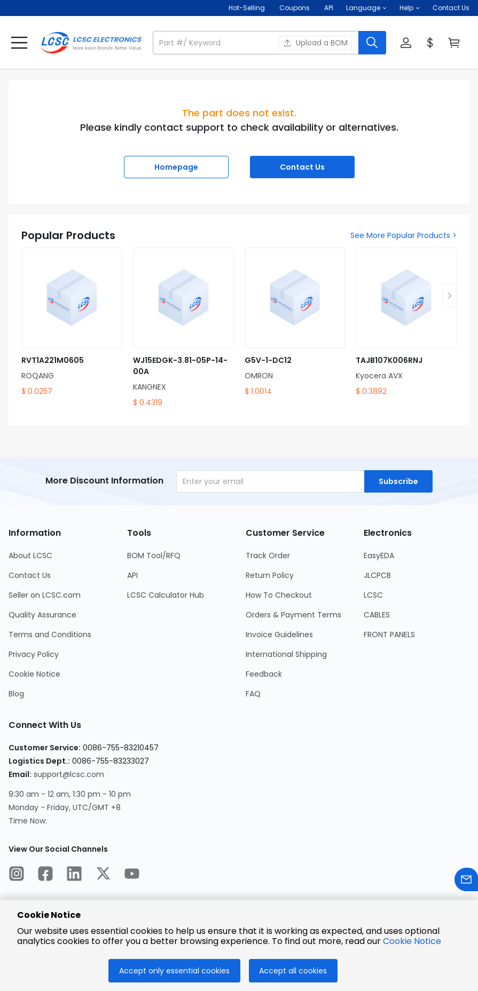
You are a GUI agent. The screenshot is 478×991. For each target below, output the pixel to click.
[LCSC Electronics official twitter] (103, 875)
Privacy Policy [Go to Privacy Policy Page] (34, 654)
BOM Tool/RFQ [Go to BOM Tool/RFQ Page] (154, 555)
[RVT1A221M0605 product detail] (71, 322)
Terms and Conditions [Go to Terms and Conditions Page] (50, 634)
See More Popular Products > (403, 235)
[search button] (372, 42)
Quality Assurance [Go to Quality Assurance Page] (42, 614)
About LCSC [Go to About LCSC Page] (30, 555)
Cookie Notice (412, 941)
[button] (366, 8)
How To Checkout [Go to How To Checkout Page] (279, 595)
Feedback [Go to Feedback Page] (264, 674)
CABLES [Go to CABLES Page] (377, 614)
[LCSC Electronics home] (91, 42)
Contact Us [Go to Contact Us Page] (30, 575)
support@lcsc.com (69, 774)
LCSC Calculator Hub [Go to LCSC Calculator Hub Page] (165, 595)
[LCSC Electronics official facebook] (45, 875)
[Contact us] (466, 881)
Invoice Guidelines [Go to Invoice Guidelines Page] (279, 634)
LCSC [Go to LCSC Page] (373, 595)
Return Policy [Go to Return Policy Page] (270, 575)
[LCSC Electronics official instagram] (17, 875)
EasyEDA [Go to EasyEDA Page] (379, 555)
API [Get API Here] (328, 7)
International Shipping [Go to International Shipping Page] (286, 654)
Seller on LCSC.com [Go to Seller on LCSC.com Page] (45, 595)
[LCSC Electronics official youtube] (132, 875)
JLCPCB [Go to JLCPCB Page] (377, 575)
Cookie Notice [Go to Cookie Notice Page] (34, 674)
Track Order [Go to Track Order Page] (268, 555)
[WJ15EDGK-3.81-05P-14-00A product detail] (183, 328)
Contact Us (451, 7)
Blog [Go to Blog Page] (16, 693)
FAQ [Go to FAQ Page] (253, 693)
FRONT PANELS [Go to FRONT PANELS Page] (389, 634)
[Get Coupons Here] (294, 8)
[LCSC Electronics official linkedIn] (74, 875)
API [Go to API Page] (132, 575)
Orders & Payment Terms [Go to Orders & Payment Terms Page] (293, 614)
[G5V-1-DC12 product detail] (295, 322)
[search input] (256, 42)
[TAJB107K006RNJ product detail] (406, 322)
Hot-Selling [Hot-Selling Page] (248, 7)
